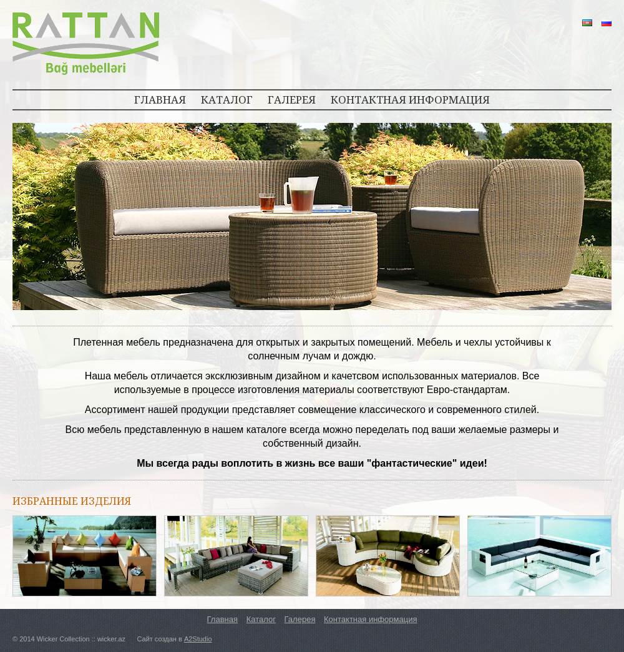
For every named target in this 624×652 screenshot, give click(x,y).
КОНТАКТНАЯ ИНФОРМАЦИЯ (410, 99)
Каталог (261, 619)
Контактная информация (370, 619)
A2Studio (198, 639)
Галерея (300, 619)
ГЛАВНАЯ (160, 99)
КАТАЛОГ (227, 99)
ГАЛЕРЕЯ (292, 99)
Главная (222, 619)
